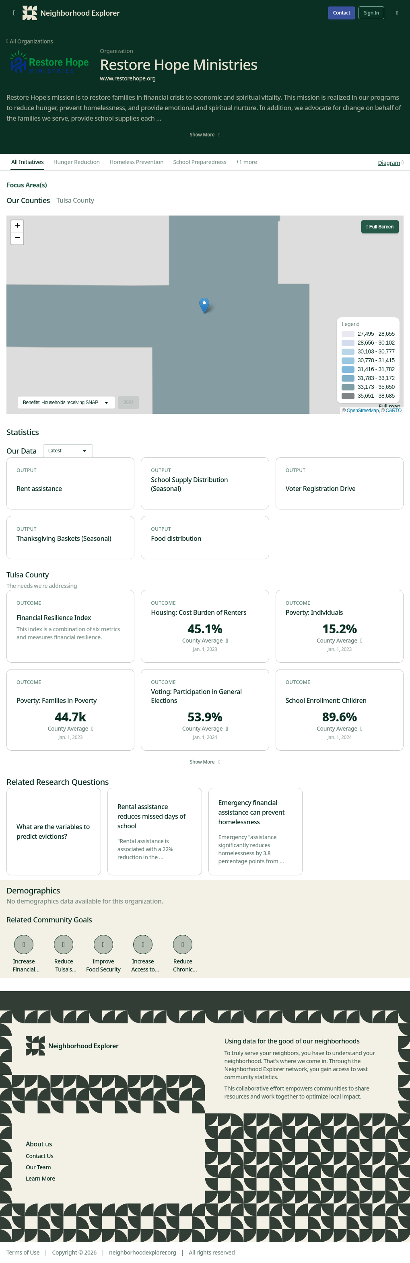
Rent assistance (39, 488)
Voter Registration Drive (321, 488)
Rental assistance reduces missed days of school (151, 816)
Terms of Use (22, 1252)
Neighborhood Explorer (83, 1045)
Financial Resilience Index (53, 617)
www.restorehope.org (128, 78)
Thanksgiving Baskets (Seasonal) (63, 538)
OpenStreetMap (363, 410)
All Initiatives (27, 162)
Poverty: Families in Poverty (56, 700)
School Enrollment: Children (326, 700)
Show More (205, 134)
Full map (389, 406)
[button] (204, 306)
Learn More (40, 1178)
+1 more (246, 162)
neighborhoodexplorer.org (142, 1252)
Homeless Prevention (136, 162)
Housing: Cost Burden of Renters (198, 612)
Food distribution (176, 538)
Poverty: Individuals (314, 612)
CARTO (393, 410)
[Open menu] (14, 13)
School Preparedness (199, 162)
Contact (341, 12)
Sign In (371, 12)
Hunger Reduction (76, 162)
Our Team (38, 1167)
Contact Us (40, 1156)
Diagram (391, 162)
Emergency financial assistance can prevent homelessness (251, 812)
